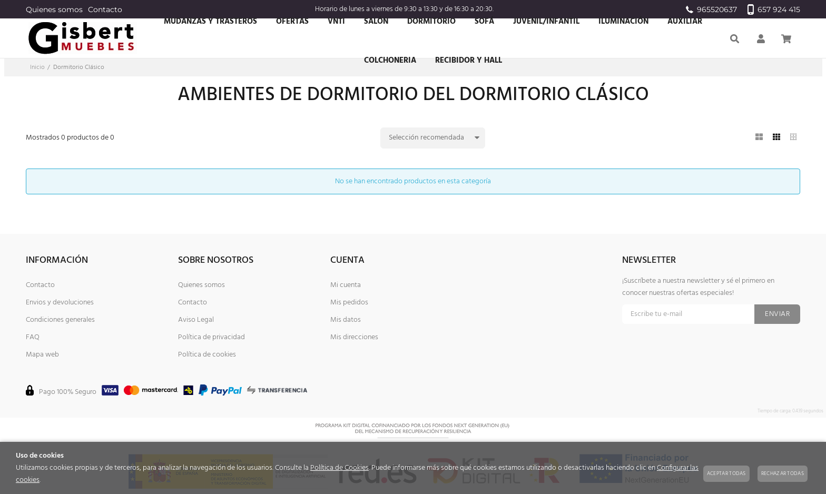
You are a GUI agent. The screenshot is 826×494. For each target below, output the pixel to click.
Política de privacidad (211, 337)
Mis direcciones (354, 337)
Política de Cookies (339, 468)
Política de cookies (207, 355)
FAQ (33, 337)
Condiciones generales (60, 320)
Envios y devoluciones (60, 303)
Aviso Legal (196, 320)
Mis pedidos (349, 303)
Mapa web (42, 355)
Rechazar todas (782, 473)
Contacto (105, 9)
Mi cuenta (345, 285)
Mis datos (345, 320)
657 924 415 (774, 9)
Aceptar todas (726, 473)
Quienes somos (54, 9)
